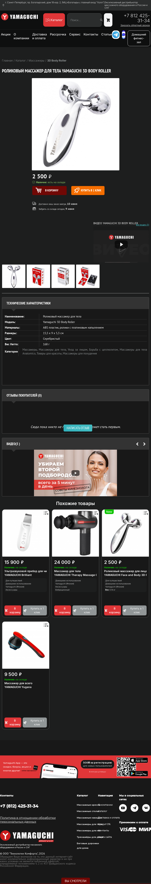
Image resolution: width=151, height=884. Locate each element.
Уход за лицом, (78, 349)
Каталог (102, 811)
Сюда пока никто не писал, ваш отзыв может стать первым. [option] (76, 427)
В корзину (12, 610)
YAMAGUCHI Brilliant (18, 574)
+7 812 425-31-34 (137, 18)
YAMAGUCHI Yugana (18, 687)
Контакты (91, 34)
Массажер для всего (18, 683)
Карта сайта (105, 837)
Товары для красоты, (50, 353)
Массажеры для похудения (80, 353)
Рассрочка (58, 34)
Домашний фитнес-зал (139, 38)
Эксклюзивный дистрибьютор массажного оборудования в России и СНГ (126, 5)
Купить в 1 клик (87, 190)
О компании (21, 36)
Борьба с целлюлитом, (104, 349)
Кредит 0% (104, 824)
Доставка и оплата (39, 36)
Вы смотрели (75, 881)
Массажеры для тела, (53, 349)
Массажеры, (30, 349)
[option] (75, 473)
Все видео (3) (142, 225)
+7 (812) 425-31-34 (19, 806)
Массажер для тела (67, 571)
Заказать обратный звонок (135, 25)
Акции (6, 34)
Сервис (74, 34)
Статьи (106, 34)
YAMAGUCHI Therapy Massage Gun (77, 574)
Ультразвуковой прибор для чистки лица (32, 571)
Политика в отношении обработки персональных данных (28, 819)
